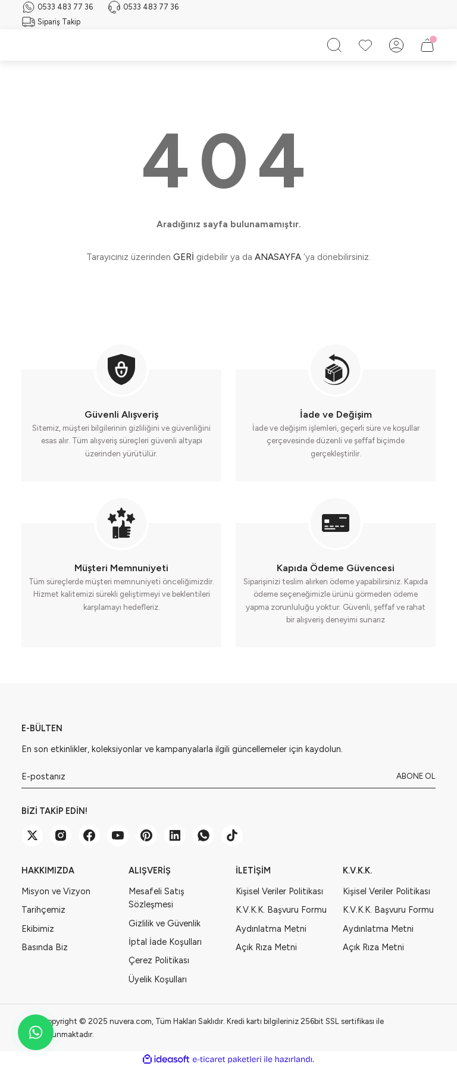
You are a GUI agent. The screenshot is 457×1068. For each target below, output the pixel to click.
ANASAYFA (278, 257)
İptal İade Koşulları (165, 942)
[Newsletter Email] (228, 776)
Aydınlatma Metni (271, 928)
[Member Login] (396, 45)
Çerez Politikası (159, 960)
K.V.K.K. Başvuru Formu (281, 909)
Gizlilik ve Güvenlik (165, 923)
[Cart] (427, 45)
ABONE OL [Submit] (416, 776)
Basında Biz (44, 947)
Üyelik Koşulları (158, 979)
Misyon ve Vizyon (55, 891)
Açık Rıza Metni (266, 947)
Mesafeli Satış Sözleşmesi (156, 898)
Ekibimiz (37, 928)
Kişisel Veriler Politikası (279, 891)
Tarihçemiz (43, 909)
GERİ (183, 257)
